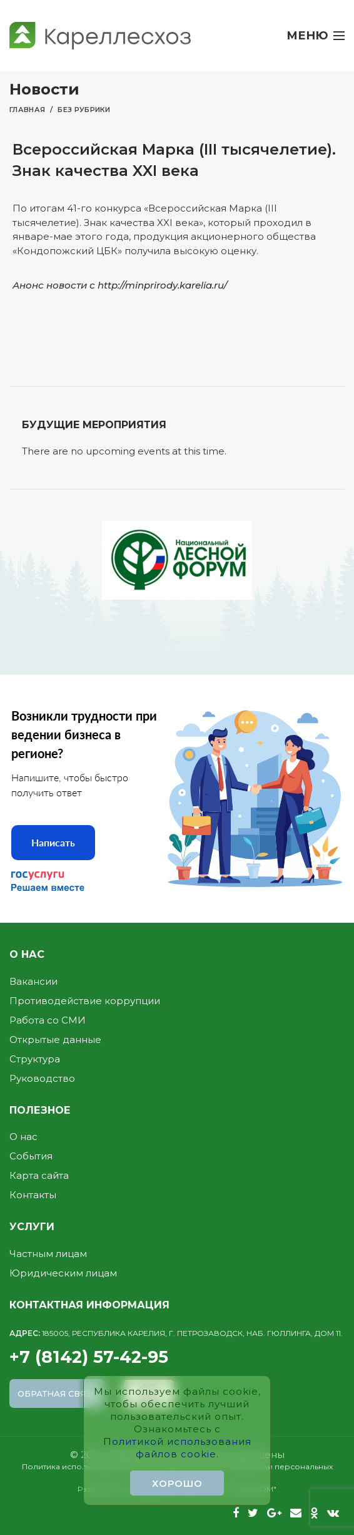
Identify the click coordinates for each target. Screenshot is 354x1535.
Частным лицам (48, 1254)
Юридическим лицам (63, 1273)
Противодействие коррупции (84, 1001)
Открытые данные (55, 1039)
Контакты (32, 1195)
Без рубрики (84, 109)
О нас (23, 1136)
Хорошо (177, 1483)
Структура (34, 1059)
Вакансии (33, 981)
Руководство (42, 1078)
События (31, 1156)
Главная (27, 109)
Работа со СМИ (47, 1020)
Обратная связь (57, 1394)
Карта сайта (39, 1175)
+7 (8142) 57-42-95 (177, 1347)
